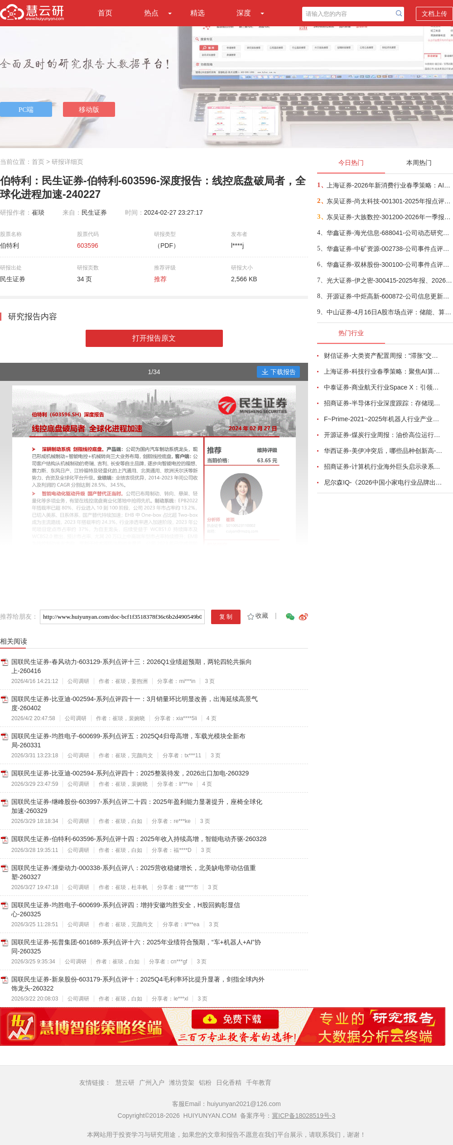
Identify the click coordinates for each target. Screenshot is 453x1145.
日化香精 (228, 1082)
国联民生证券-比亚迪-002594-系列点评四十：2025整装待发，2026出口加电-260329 (130, 773)
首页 (105, 13)
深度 (243, 13)
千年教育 (258, 1082)
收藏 (257, 615)
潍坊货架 (181, 1082)
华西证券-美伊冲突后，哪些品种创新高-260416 (383, 450)
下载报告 (278, 371)
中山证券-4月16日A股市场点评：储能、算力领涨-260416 (389, 312)
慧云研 (125, 1082)
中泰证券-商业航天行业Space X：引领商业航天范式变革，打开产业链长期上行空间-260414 (383, 387)
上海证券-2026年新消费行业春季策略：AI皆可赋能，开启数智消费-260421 (389, 185)
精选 (197, 13)
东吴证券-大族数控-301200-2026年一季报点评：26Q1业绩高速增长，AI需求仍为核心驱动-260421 (389, 217)
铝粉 (205, 1082)
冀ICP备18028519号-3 (303, 1115)
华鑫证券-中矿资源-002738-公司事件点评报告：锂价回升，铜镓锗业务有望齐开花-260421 (389, 248)
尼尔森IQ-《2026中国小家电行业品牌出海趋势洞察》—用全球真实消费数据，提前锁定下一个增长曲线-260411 (383, 482)
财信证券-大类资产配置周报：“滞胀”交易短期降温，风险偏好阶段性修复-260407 (383, 355)
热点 (151, 13)
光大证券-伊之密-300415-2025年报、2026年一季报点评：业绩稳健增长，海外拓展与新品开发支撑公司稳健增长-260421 (389, 280)
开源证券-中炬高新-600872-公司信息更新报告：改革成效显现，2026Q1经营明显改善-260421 (389, 296)
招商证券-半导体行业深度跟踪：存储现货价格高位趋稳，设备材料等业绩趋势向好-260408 (383, 403)
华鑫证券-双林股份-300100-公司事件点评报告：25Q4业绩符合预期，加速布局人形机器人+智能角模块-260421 (389, 264)
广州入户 (151, 1082)
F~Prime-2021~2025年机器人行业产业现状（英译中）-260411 (383, 419)
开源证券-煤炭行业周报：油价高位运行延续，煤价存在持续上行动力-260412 (383, 434)
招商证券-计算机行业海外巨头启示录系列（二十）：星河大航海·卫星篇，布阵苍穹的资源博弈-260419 (383, 466)
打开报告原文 (154, 338)
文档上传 (434, 13)
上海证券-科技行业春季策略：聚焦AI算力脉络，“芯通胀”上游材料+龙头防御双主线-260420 (383, 371)
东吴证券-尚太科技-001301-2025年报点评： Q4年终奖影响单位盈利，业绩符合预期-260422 (389, 201)
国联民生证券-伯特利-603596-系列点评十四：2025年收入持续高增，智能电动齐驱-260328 (138, 838)
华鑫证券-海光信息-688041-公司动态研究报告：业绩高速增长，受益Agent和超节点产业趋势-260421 (389, 232)
